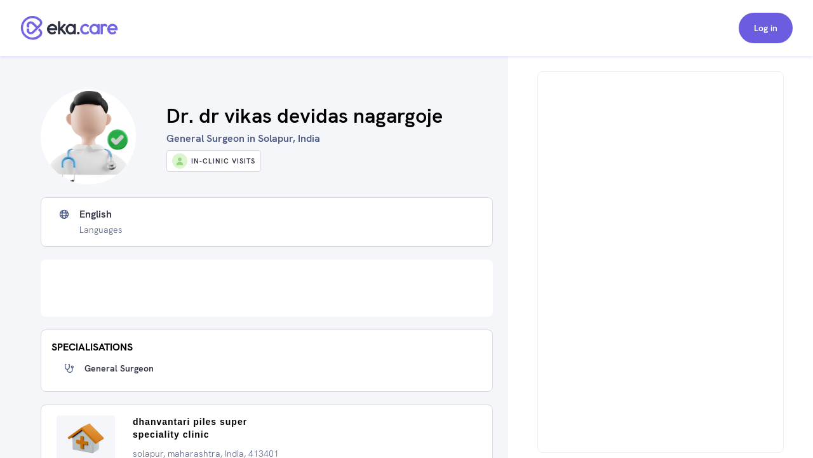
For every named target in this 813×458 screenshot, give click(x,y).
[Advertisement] (267, 288)
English (95, 214)
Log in (765, 28)
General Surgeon (119, 368)
